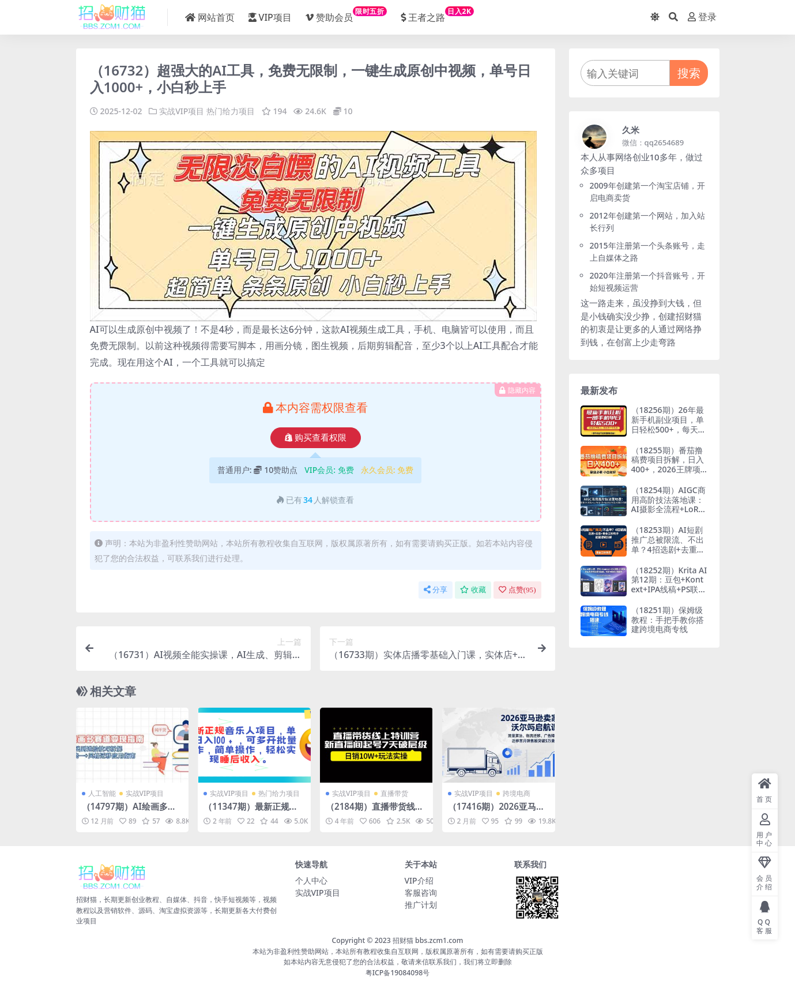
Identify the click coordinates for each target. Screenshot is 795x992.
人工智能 (102, 793)
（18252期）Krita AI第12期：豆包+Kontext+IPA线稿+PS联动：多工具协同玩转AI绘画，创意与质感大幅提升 (669, 594)
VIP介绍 (419, 880)
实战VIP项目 (181, 111)
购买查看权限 (315, 437)
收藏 (473, 589)
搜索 (688, 73)
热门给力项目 (230, 111)
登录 (702, 17)
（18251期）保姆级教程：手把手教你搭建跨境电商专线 (667, 619)
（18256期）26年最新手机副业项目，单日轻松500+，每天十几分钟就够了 (668, 424)
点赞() (517, 589)
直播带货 (394, 793)
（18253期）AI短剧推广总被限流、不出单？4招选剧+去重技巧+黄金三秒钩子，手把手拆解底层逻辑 (668, 549)
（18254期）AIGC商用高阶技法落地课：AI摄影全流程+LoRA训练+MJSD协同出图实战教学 (668, 509)
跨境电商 (516, 793)
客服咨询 (421, 892)
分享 (435, 589)
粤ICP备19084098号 (398, 973)
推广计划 (421, 904)
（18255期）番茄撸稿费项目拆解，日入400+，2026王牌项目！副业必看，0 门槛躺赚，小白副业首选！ (667, 474)
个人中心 (311, 880)
